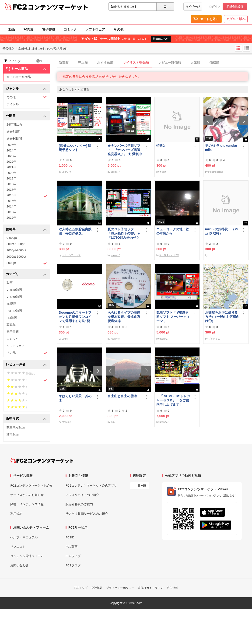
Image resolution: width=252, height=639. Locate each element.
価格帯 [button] (26, 229)
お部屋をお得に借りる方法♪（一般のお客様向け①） (222, 317)
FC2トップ (81, 588)
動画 (11, 29)
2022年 (11, 161)
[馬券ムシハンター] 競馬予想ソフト (75, 148)
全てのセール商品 (19, 77)
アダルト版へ (235, 19)
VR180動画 (14, 289)
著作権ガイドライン (150, 588)
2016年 (27, 195)
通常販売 (13, 434)
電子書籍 (48, 29)
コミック (70, 29)
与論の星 (115, 338)
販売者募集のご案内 (79, 504)
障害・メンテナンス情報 (27, 504)
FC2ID (70, 537)
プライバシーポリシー (120, 588)
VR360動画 (14, 296)
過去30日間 (14, 138)
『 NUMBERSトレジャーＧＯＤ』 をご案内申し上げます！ (173, 400)
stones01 (66, 422)
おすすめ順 (105, 62)
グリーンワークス (71, 255)
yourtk (65, 338)
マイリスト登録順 (136, 62)
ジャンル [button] (26, 89)
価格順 (214, 62)
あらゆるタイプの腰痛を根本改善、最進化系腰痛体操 (124, 317)
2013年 (11, 212)
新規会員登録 (235, 6)
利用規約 (16, 513)
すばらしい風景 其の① (75, 398)
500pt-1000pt (15, 244)
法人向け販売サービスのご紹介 (87, 513)
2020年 (11, 173)
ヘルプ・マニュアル (24, 537)
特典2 (160, 145)
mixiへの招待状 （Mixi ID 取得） (221, 231)
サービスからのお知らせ (27, 495)
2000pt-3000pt (16, 256)
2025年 (11, 145)
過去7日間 (13, 131)
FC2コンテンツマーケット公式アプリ (91, 485)
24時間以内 (14, 124)
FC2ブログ (73, 565)
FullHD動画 (14, 310)
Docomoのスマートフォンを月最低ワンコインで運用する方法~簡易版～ (75, 317)
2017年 (11, 189)
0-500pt (12, 237)
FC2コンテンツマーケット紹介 (31, 485)
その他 (118, 29)
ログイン (214, 6)
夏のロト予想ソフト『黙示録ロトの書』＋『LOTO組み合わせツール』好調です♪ (124, 233)
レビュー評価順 (169, 62)
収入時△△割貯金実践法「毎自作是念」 (75, 231)
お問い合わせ (19, 565)
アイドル (13, 104)
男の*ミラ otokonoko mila (221, 148)
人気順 (195, 62)
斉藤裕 (162, 172)
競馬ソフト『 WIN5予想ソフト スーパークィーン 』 (173, 317)
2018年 (11, 184)
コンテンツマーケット (58, 7)
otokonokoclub (215, 172)
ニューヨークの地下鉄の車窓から (172, 231)
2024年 (11, 150)
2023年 (11, 156)
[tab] (154, 62)
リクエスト (17, 546)
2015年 (11, 201)
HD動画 (12, 318)
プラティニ (214, 338)
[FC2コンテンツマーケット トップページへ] (42, 460)
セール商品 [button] (26, 69)
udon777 (66, 172)
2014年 (11, 206)
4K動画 (11, 303)
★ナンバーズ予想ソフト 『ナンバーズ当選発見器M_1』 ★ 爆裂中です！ (125, 150)
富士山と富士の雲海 (122, 396)
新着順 (64, 62)
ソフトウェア (95, 29)
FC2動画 (71, 546)
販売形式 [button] (26, 419)
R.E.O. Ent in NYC (168, 255)
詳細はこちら (160, 38)
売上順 (83, 62)
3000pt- (27, 263)
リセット (42, 61)
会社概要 (96, 588)
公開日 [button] (26, 116)
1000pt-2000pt (16, 250)
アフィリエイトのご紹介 (82, 495)
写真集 (28, 29)
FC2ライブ (73, 556)
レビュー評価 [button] (26, 364)
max (113, 422)
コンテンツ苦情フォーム (27, 556)
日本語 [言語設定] (142, 485)
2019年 (11, 178)
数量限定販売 (16, 427)
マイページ (193, 6)
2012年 (11, 217)
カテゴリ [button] (26, 274)
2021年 (11, 167)
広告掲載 (172, 588)
